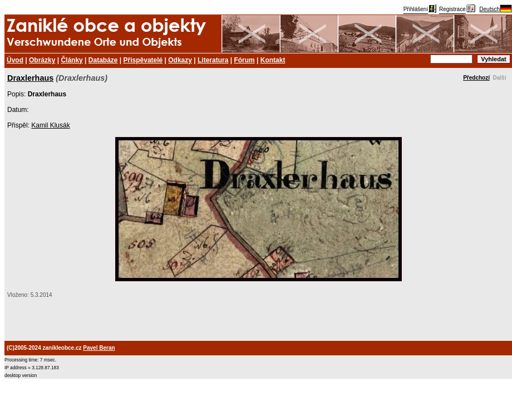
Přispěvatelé (143, 60)
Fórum (244, 60)
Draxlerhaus (30, 78)
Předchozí (476, 78)
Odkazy (180, 60)
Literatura (213, 60)
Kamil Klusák (50, 125)
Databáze (103, 60)
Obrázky (42, 60)
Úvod (15, 60)
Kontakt (272, 60)
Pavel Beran (99, 348)
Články (71, 60)
